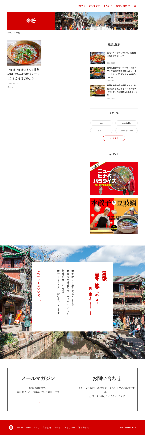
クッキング (94, 6)
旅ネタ (82, 6)
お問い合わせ (123, 6)
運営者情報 (83, 434)
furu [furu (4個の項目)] (101, 123)
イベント (108, 6)
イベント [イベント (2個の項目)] (101, 133)
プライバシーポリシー (64, 434)
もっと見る (113, 142)
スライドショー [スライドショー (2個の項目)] (126, 133)
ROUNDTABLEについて (28, 434)
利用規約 (46, 434)
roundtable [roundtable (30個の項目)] (126, 123)
